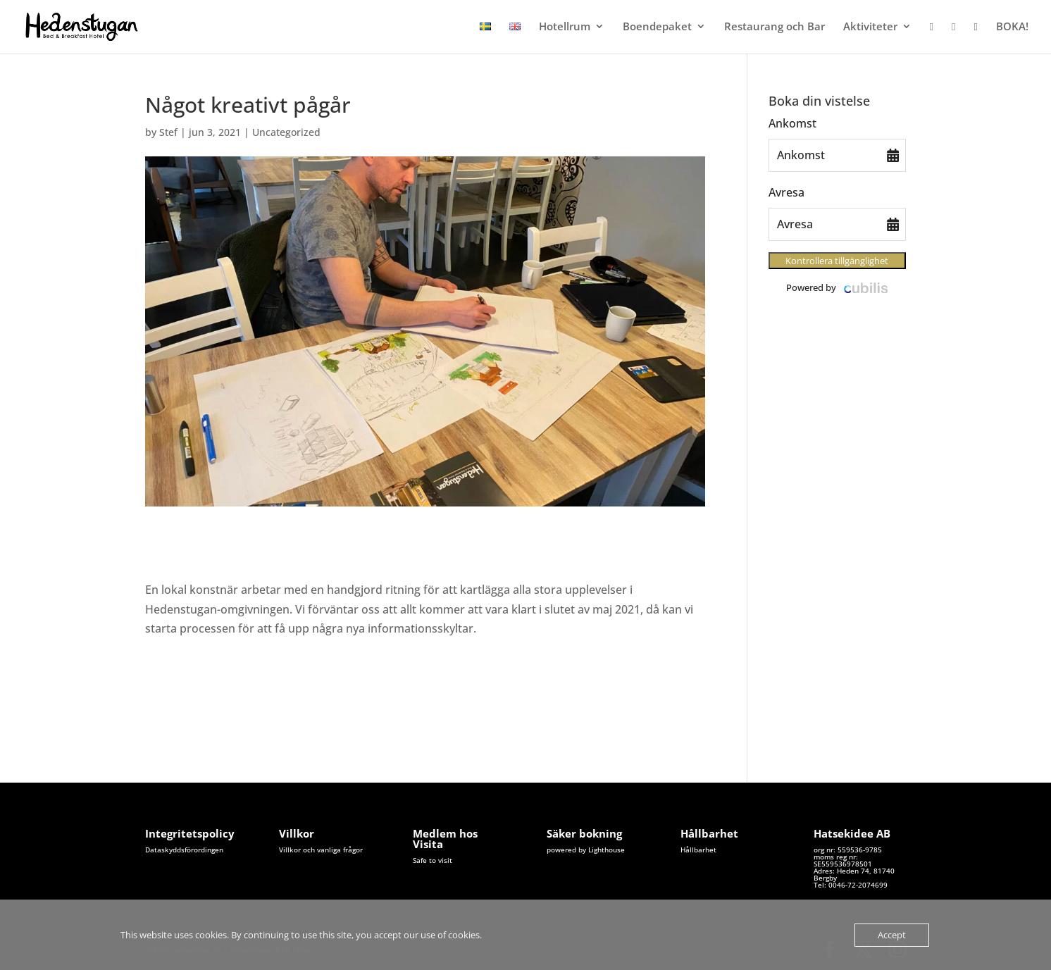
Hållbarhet (698, 849)
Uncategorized (286, 132)
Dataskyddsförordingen (184, 849)
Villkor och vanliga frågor (321, 849)
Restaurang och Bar (774, 27)
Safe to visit (432, 860)
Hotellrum (564, 27)
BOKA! (1012, 27)
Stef (168, 132)
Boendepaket (657, 27)
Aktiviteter (870, 27)
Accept (892, 934)
